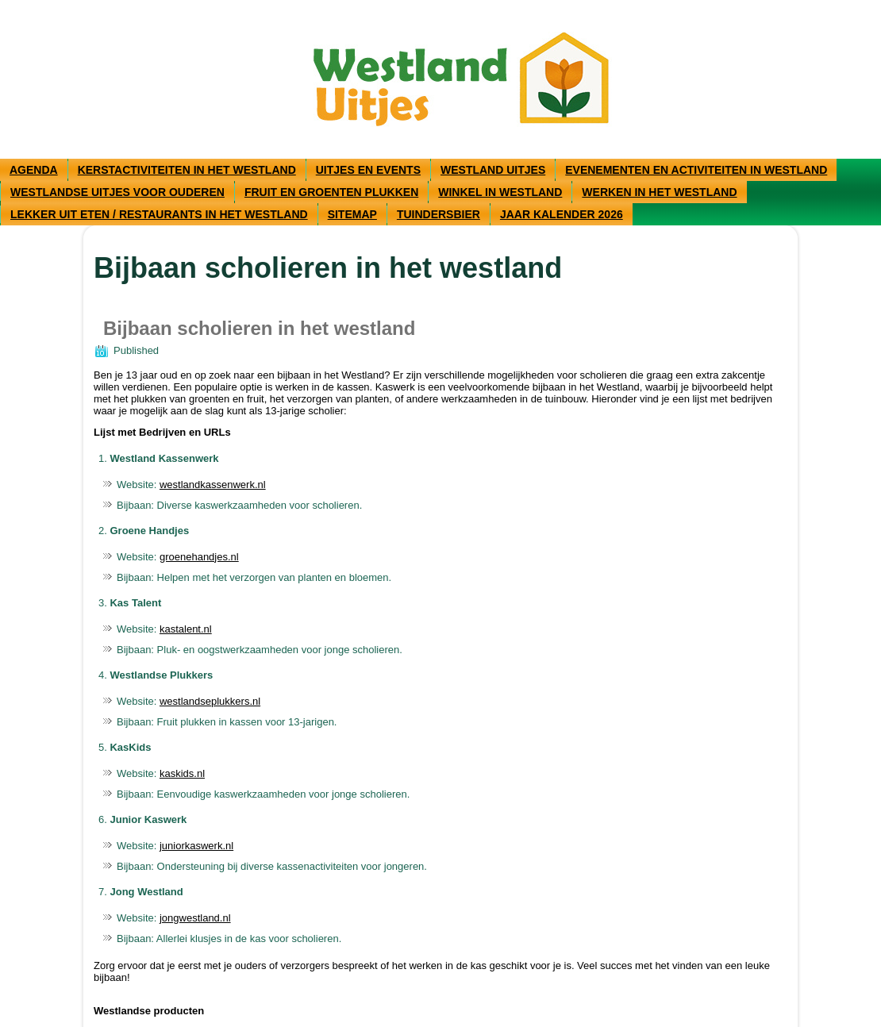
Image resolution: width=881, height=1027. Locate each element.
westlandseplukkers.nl (210, 701)
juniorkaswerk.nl (196, 846)
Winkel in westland (500, 192)
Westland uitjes (492, 169)
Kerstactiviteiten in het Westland (187, 169)
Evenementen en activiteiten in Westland (696, 169)
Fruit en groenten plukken (331, 192)
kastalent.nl (186, 629)
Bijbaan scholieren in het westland (259, 328)
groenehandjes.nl (199, 557)
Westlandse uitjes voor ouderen (117, 192)
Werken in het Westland (659, 192)
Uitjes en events (368, 169)
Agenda (34, 169)
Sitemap (352, 214)
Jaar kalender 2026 (561, 214)
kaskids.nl (182, 773)
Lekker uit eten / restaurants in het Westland (159, 214)
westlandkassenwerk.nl (213, 484)
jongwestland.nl (195, 918)
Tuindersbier (438, 214)
